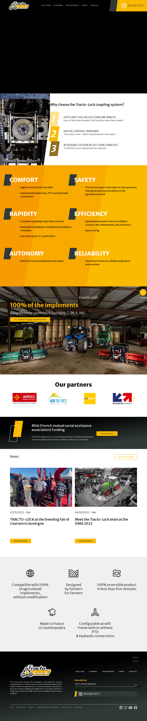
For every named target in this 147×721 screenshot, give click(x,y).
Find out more (107, 433)
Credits (31, 707)
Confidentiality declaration (47, 707)
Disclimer (78, 707)
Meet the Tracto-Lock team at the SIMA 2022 (101, 521)
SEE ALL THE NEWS (126, 457)
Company (58, 5)
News (84, 5)
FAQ (12, 707)
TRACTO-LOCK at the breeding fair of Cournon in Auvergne (39, 521)
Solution (46, 5)
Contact (94, 5)
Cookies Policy (66, 707)
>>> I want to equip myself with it (30, 319)
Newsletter (81, 680)
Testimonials (72, 5)
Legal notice (21, 707)
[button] (12, 398)
